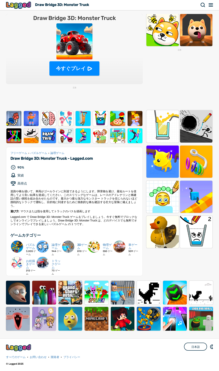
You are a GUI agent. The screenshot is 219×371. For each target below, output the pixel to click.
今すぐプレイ (71, 68)
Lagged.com (19, 348)
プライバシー (71, 357)
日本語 (195, 346)
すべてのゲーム (16, 357)
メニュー (211, 5)
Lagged (19, 5)
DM (212, 347)
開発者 (55, 357)
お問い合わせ (38, 357)
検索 (203, 5)
